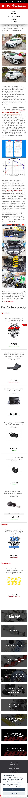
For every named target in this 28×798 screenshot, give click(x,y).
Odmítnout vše (14, 793)
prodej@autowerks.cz (14, 768)
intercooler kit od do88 (13, 114)
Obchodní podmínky (14, 16)
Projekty (14, 14)
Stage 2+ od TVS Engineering (14, 190)
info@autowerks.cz (8, 301)
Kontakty (14, 22)
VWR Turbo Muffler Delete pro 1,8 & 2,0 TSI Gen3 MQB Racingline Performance (14, 459)
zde (20, 786)
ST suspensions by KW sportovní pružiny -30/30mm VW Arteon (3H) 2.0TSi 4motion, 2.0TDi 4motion (14, 570)
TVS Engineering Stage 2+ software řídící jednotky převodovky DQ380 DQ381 (14, 532)
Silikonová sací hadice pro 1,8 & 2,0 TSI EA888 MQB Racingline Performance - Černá (14, 493)
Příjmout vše (14, 789)
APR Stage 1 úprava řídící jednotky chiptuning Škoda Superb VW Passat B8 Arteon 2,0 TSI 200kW (14, 320)
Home (14, 11)
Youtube (14, 19)
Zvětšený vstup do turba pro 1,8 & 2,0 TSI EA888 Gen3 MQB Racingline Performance (14, 424)
